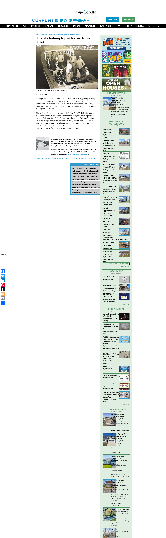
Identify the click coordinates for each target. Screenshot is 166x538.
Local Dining (116, 271)
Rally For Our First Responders (109, 301)
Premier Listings (116, 410)
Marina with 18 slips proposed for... (84, 182)
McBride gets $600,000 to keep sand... (85, 171)
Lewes (113, 105)
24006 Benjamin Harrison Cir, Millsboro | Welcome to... (119, 459)
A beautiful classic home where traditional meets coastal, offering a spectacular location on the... (120, 521)
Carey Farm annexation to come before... (86, 187)
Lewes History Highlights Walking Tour (110, 326)
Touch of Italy (110, 291)
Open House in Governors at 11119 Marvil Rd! (118, 100)
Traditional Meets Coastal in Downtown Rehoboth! (110, 244)
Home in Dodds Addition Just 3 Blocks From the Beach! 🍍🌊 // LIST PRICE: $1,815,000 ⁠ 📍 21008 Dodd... (120, 497)
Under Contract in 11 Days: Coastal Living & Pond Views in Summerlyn (109, 142)
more (125, 404)
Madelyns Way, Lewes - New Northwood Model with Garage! (109, 166)
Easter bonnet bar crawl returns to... (85, 179)
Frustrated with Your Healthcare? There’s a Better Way (111, 394)
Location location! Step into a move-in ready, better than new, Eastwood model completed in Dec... (119, 447)
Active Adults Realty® (109, 193)
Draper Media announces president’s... (85, 192)
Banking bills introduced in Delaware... (85, 190)
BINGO (106, 367)
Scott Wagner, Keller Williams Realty (109, 148)
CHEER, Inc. (109, 279)
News (124, 264)
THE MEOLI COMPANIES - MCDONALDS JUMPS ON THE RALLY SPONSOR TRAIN (110, 295)
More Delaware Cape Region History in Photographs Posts (64, 158)
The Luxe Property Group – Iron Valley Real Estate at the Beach (115, 237)
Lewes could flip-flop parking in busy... (86, 176)
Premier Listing (116, 93)
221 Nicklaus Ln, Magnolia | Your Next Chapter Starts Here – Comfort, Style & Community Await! (109, 187)
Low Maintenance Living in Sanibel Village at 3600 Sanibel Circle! (110, 198)
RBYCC (114, 529)
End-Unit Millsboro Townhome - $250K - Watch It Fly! (109, 231)
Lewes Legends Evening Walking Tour (112, 315)
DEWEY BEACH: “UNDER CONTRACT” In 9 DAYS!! (110, 220)
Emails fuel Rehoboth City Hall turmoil (85, 173)
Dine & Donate (109, 277)
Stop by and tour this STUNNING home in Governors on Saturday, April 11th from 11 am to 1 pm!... (120, 109)
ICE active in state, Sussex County (84, 168)
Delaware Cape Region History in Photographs (59, 35)
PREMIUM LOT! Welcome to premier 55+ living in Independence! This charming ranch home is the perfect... (119, 471)
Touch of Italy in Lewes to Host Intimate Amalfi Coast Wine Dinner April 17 (109, 287)
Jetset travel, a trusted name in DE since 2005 (112, 347)
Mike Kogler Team (108, 136)
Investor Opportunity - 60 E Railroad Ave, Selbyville (109, 209)
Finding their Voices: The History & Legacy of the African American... (111, 355)
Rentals (124, 266)
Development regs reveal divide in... (85, 184)
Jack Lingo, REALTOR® (116, 505)
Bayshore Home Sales (110, 160)
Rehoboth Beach (116, 489)
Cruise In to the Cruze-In (112, 385)
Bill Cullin (108, 248)
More (125, 304)
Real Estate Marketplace (116, 122)
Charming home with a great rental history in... (120, 510)
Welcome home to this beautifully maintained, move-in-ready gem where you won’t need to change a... (120, 425)
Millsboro (114, 465)
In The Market (116, 309)
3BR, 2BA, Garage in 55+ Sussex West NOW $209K (108, 155)
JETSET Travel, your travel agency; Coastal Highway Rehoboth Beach (111, 340)
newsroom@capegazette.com (77, 154)
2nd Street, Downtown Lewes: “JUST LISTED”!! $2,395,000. (108, 131)
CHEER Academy (110, 375)
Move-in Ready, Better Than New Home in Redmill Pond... (120, 436)
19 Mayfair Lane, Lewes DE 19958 (118, 415)
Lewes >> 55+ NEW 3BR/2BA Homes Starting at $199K (109, 177)
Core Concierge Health (109, 400)
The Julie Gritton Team (118, 116)
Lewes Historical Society (110, 320)
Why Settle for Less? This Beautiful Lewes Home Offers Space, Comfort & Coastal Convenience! (110, 253)
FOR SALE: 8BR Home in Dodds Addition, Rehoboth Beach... (119, 483)
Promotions (114, 264)
